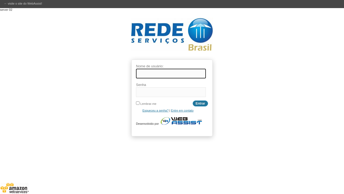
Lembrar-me (146, 103)
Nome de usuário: (150, 66)
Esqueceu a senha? (155, 110)
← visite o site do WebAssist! (23, 3)
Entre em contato (182, 110)
